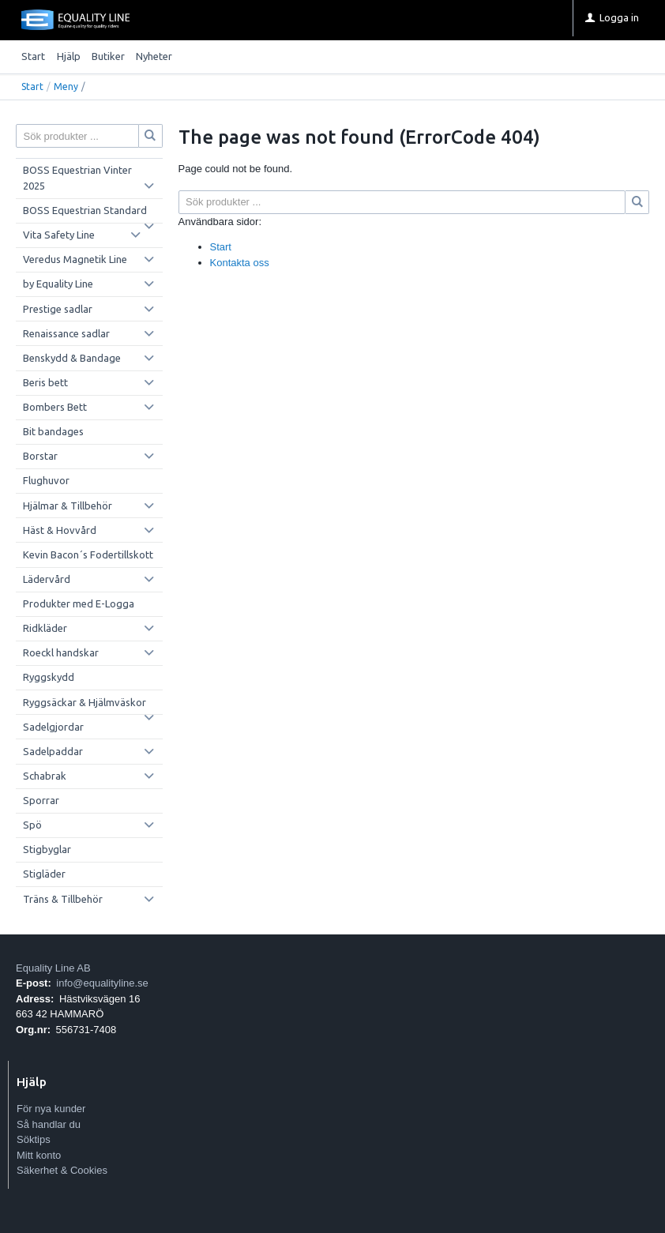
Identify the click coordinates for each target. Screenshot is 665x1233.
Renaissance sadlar (66, 333)
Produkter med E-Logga (78, 603)
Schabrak (44, 775)
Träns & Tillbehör (63, 898)
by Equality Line (58, 283)
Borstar (40, 455)
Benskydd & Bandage (72, 357)
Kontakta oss (239, 263)
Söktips (34, 1139)
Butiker (108, 56)
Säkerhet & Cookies (62, 1170)
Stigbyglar (47, 849)
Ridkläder (45, 627)
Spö (32, 824)
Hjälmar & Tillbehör (67, 505)
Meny (66, 86)
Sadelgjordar (53, 726)
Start (33, 56)
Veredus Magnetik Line (75, 259)
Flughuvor (46, 480)
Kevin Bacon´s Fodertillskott (88, 554)
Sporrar (41, 800)
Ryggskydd (48, 676)
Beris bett (45, 382)
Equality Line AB (53, 968)
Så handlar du (49, 1124)
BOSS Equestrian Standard (85, 210)
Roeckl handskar (61, 652)
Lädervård (46, 579)
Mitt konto (39, 1155)
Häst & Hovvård (59, 530)
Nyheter (154, 56)
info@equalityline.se (102, 983)
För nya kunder (51, 1109)
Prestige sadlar (57, 308)
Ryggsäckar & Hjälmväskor (84, 702)
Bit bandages (53, 431)
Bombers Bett (55, 406)
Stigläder (44, 873)
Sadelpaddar (53, 751)
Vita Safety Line (59, 234)
